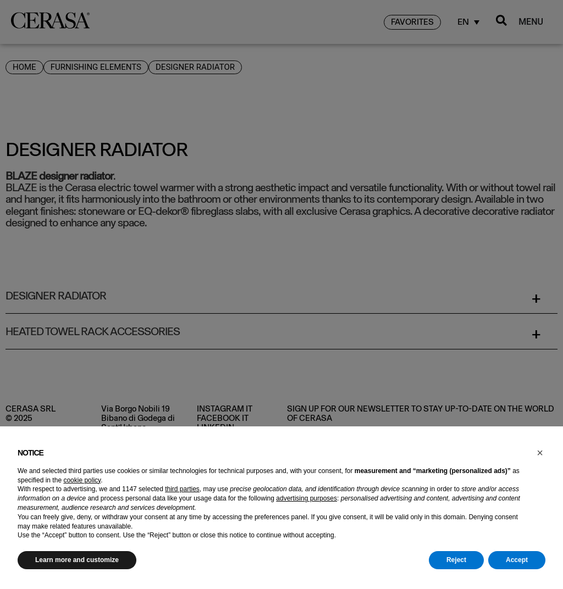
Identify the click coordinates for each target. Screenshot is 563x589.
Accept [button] (517, 560)
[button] (540, 453)
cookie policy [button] (82, 480)
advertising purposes (306, 498)
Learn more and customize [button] (77, 560)
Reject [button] (456, 560)
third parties (182, 489)
